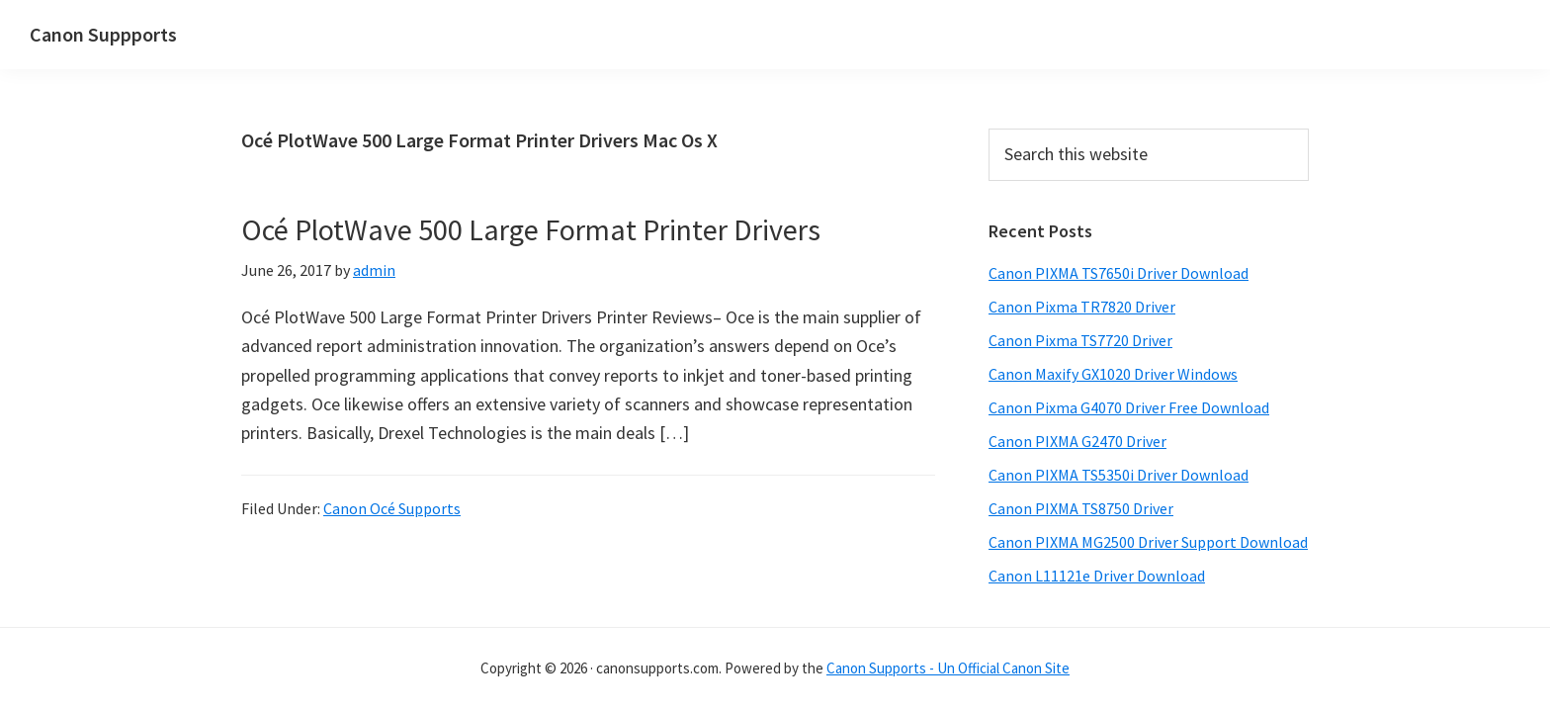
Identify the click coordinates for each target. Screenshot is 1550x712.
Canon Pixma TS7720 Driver (1080, 340)
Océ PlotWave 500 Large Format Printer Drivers (530, 229)
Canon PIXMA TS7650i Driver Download (1119, 273)
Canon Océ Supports (392, 508)
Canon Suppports (103, 34)
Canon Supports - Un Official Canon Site (948, 668)
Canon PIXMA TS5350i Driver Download (1119, 475)
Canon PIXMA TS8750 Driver (1081, 508)
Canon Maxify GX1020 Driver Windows (1113, 374)
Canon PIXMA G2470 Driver (1077, 441)
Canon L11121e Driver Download (1097, 575)
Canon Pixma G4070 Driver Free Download (1129, 407)
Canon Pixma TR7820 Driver (1082, 306)
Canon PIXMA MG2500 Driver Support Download (1148, 542)
